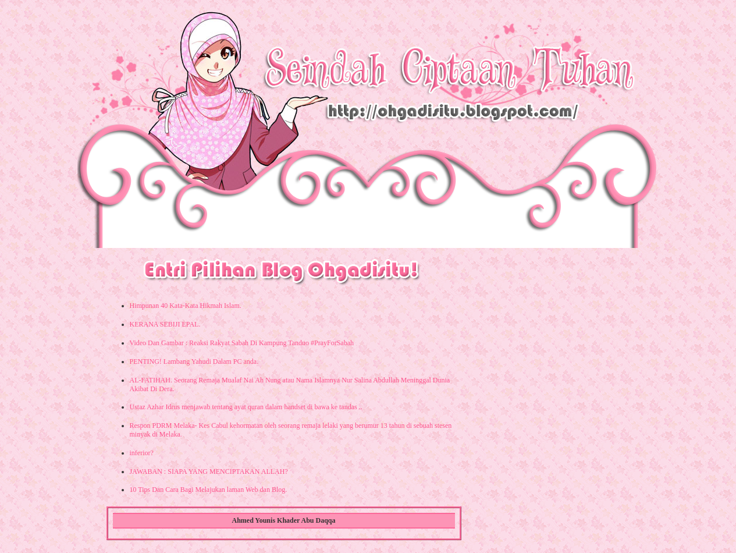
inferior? (142, 453)
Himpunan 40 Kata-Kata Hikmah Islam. (185, 306)
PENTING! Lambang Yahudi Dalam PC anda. (194, 361)
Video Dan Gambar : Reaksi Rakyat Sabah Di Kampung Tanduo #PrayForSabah (242, 343)
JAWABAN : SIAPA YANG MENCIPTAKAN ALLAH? (209, 471)
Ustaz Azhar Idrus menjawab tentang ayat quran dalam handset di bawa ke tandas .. (246, 407)
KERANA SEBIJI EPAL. (165, 324)
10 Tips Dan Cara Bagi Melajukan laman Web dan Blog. (208, 489)
